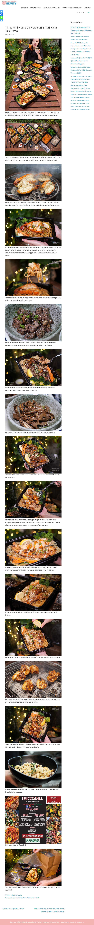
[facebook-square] (77, 12)
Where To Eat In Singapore (13, 895)
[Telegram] (1, 20)
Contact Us (81, 922)
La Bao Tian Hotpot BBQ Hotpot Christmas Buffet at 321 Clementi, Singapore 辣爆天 (81, 69)
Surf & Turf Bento (27, 897)
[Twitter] (1, 11)
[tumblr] (83, 12)
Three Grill (36, 897)
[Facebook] (1, 14)
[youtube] (81, 12)
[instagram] (79, 12)
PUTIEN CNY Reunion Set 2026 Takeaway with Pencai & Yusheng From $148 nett (81, 30)
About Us (74, 922)
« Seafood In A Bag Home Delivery (13, 908)
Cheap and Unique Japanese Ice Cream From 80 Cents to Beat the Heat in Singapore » (50, 908)
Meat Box (18, 897)
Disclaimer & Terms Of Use (50, 922)
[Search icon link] (88, 12)
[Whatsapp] (1, 17)
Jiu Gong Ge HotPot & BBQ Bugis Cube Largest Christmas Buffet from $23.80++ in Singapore (81, 79)
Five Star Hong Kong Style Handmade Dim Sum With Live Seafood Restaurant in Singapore (81, 88)
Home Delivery (10, 897)
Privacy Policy (64, 922)
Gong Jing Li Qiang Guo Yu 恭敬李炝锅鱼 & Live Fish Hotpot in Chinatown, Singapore (81, 60)
